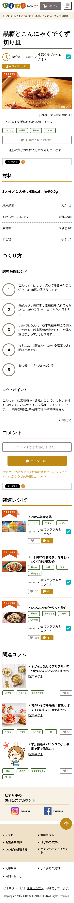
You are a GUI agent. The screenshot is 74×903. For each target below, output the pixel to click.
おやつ (62, 523)
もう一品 (34, 620)
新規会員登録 (13, 842)
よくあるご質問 (50, 868)
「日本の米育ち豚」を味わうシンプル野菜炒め (50, 559)
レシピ (9, 835)
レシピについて (22, 16)
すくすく (34, 523)
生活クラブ (36, 888)
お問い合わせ (13, 876)
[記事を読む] (36, 676)
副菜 (64, 613)
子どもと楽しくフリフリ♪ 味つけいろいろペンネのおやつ (50, 668)
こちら (41, 476)
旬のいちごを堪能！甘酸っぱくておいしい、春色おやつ (50, 707)
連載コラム (47, 835)
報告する (66, 420)
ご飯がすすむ (35, 573)
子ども (48, 523)
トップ (5, 16)
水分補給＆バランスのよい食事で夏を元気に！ (50, 746)
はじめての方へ (50, 842)
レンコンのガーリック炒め (49, 607)
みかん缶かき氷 (41, 516)
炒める (34, 567)
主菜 (48, 567)
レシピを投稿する (16, 849)
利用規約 (10, 868)
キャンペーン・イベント (54, 850)
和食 (62, 567)
